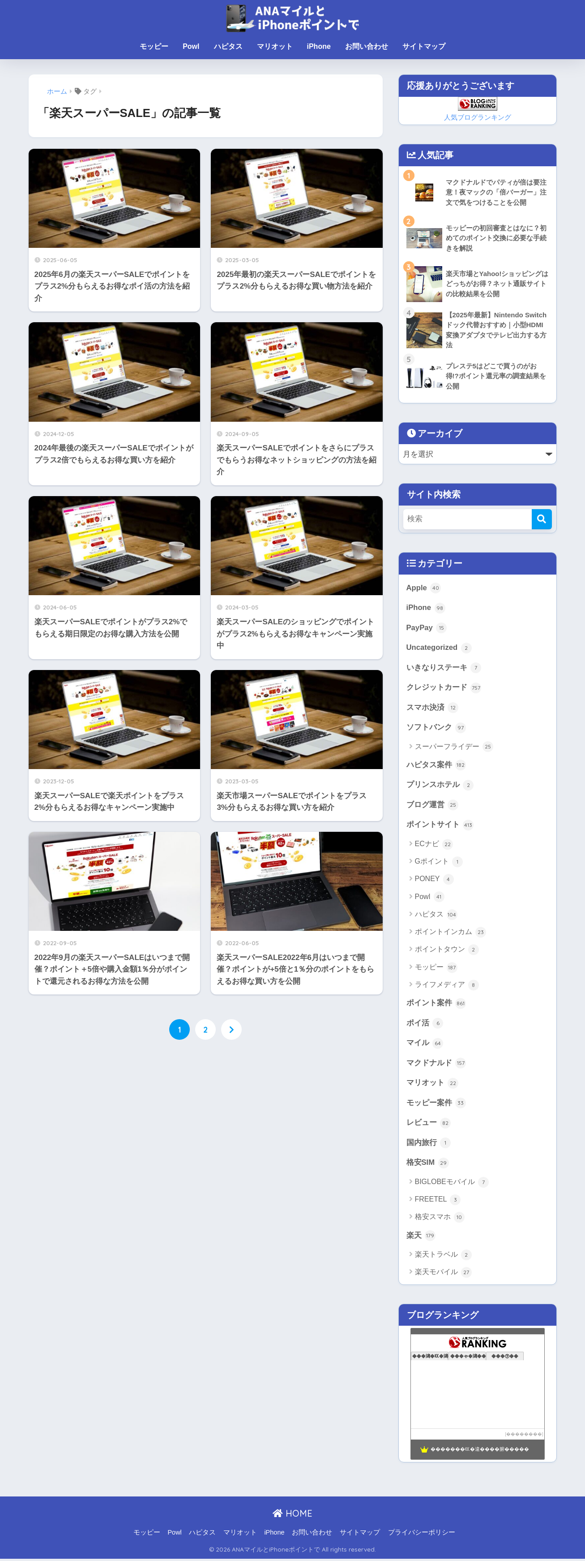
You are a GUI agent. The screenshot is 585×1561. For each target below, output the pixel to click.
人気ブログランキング (477, 117)
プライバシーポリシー (421, 1534)
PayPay (426, 628)
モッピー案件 (436, 1104)
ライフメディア (447, 986)
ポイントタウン (447, 951)
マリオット (275, 46)
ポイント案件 (436, 1004)
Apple (423, 588)
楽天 (421, 1237)
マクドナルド (436, 1064)
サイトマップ (423, 46)
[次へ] (231, 1029)
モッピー (154, 46)
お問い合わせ (366, 46)
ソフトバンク (436, 728)
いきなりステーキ (444, 668)
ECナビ (434, 845)
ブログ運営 (432, 806)
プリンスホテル (440, 786)
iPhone (319, 46)
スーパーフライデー (454, 748)
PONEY (434, 880)
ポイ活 (425, 1025)
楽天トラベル (443, 1257)
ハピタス (228, 46)
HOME (292, 1515)
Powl (191, 46)
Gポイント (439, 863)
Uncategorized (439, 648)
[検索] (542, 519)
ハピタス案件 (436, 766)
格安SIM (427, 1164)
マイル (425, 1044)
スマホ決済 (432, 708)
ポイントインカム (450, 933)
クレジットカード (444, 688)
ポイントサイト (440, 826)
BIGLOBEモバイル (452, 1184)
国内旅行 (428, 1145)
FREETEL (438, 1202)
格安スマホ (440, 1219)
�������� (524, 1436)
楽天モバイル (443, 1274)
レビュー (428, 1125)
